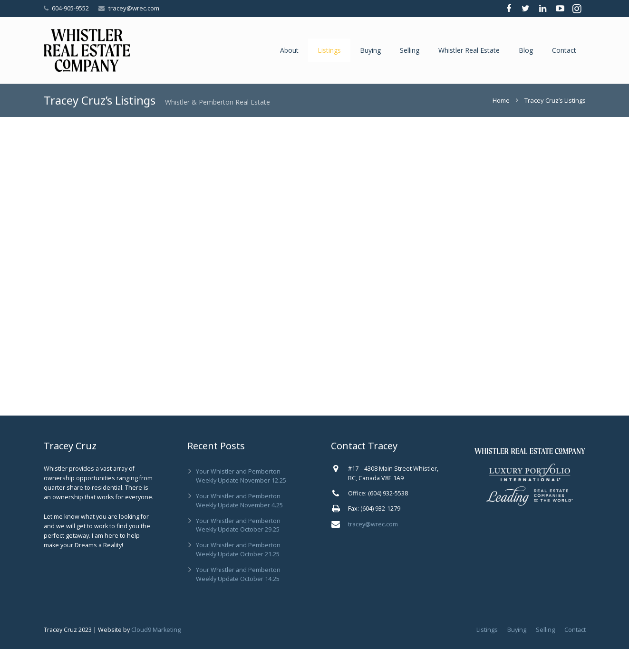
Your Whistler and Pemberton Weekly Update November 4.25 (239, 500)
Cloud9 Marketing (156, 630)
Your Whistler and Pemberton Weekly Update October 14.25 (238, 574)
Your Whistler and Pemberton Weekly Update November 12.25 (241, 475)
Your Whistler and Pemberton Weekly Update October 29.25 (238, 525)
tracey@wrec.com (133, 8)
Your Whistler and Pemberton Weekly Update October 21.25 (238, 549)
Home (501, 100)
